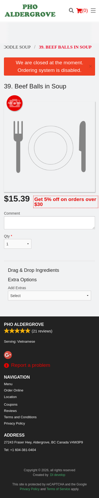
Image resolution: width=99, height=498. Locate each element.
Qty (17, 241)
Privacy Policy (14, 423)
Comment (49, 220)
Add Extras (49, 293)
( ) (82, 10)
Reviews (10, 411)
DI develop (57, 475)
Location (10, 397)
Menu (8, 384)
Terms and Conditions (20, 417)
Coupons (10, 404)
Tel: (20, 450)
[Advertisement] (49, 32)
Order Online (13, 390)
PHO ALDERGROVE (24, 324)
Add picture (14, 103)
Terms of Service (58, 489)
